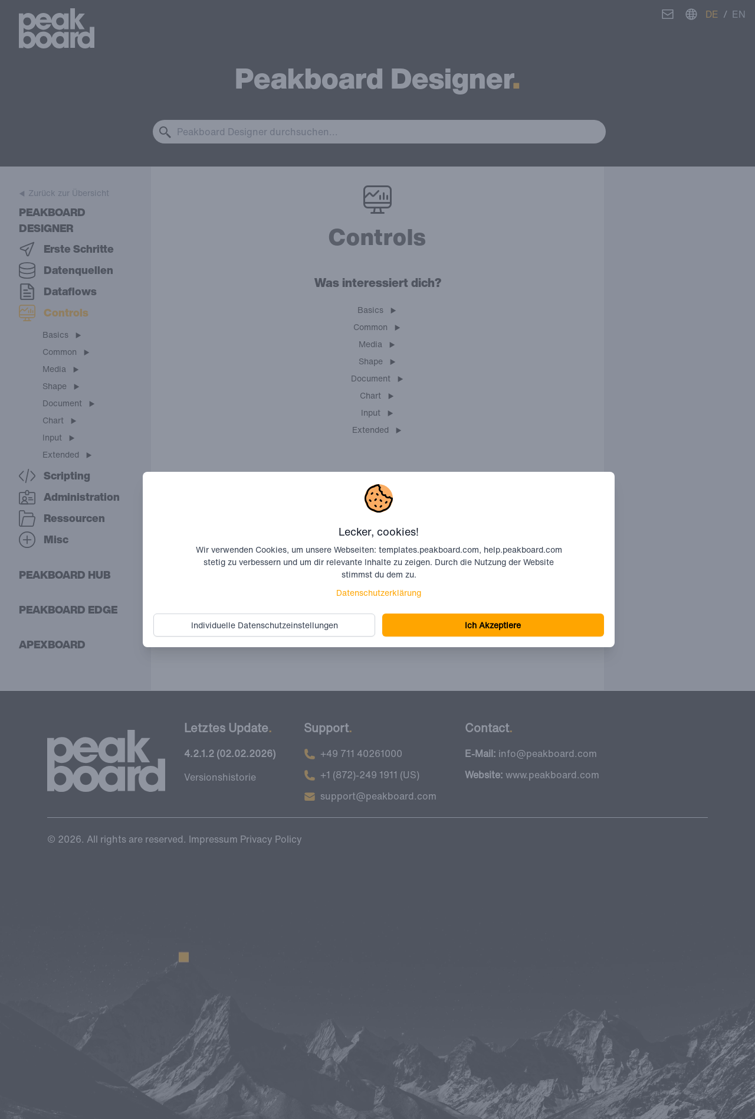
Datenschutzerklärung (378, 592)
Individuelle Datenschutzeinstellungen (266, 624)
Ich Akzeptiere (492, 624)
